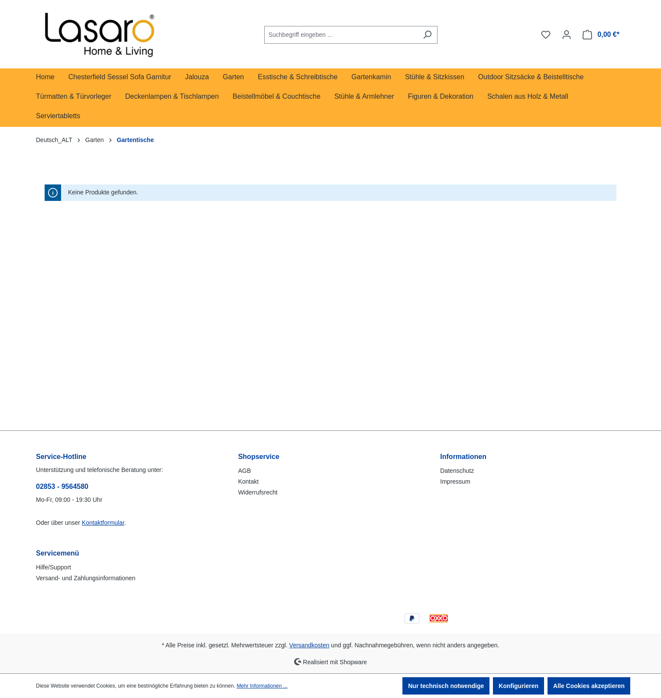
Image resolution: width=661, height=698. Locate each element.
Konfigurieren (518, 685)
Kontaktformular (103, 522)
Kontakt (248, 481)
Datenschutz (457, 470)
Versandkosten (309, 645)
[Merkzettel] (545, 34)
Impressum (455, 481)
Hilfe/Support (53, 567)
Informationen (463, 456)
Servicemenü (57, 553)
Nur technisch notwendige (446, 685)
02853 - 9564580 (62, 486)
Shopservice (258, 456)
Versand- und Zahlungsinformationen (86, 578)
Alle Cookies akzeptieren (589, 685)
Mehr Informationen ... (262, 686)
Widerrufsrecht (258, 492)
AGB (244, 470)
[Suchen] (427, 35)
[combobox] (341, 35)
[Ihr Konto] (566, 34)
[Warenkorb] (601, 34)
